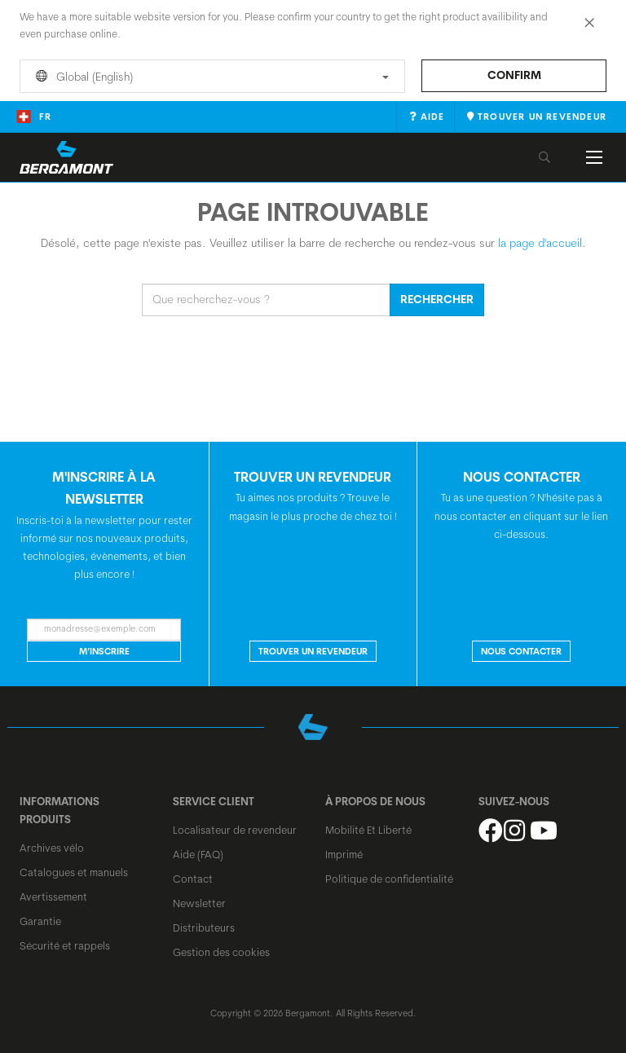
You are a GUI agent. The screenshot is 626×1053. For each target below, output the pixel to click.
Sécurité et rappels (65, 945)
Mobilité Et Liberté (368, 829)
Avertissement (53, 896)
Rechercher (437, 299)
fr (33, 116)
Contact (193, 878)
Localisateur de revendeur (235, 829)
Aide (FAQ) (198, 854)
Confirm (514, 75)
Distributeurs (204, 927)
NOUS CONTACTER (521, 651)
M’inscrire (104, 651)
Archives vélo (52, 847)
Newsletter (199, 903)
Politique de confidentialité (389, 878)
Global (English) (209, 76)
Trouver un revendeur (313, 651)
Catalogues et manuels (74, 872)
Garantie (40, 920)
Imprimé (344, 854)
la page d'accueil (540, 243)
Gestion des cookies (221, 951)
